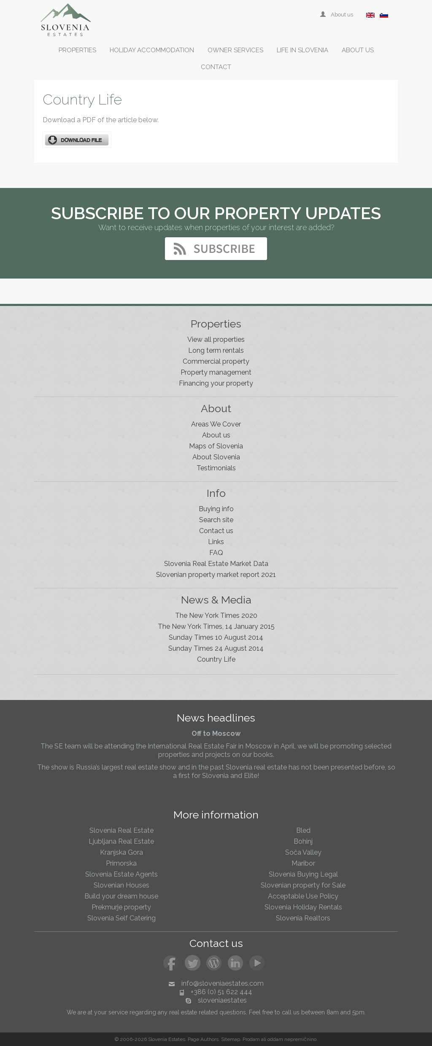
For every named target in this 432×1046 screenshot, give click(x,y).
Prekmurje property (121, 907)
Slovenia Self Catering (121, 918)
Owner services (235, 50)
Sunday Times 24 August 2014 (216, 648)
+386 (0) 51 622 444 (221, 992)
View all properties (216, 339)
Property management (216, 372)
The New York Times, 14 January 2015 (216, 626)
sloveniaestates (222, 1000)
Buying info (216, 509)
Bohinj (303, 841)
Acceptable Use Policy (303, 896)
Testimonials (216, 468)
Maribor (303, 863)
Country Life (216, 659)
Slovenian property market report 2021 (216, 575)
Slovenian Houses (121, 885)
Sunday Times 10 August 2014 (216, 637)
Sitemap (230, 1039)
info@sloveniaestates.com (222, 983)
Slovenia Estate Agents (121, 874)
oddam (275, 1039)
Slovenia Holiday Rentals (303, 907)
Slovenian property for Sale (303, 885)
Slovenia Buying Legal (303, 874)
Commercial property (216, 361)
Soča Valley (303, 852)
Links (216, 542)
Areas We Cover (216, 424)
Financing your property (216, 383)
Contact (216, 67)
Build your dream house (121, 896)
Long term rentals (216, 350)
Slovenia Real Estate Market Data (216, 564)
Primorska (121, 863)
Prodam (251, 1039)
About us (337, 14)
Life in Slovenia (302, 50)
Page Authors (203, 1039)
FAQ (216, 553)
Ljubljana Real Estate (121, 841)
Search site (216, 520)
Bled (303, 830)
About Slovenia (216, 457)
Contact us (216, 531)
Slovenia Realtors (303, 918)
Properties (77, 50)
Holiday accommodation (152, 50)
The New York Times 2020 (216, 616)
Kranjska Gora (121, 852)
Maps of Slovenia (216, 446)
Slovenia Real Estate (121, 830)
